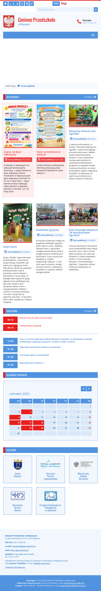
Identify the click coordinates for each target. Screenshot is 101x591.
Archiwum (90, 97)
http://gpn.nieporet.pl (20, 550)
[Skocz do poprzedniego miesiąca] (83, 388)
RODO (56, 3)
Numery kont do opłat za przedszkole (36, 318)
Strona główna (26, 86)
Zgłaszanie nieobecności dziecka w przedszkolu (40, 347)
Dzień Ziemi (10, 246)
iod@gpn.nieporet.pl (41, 563)
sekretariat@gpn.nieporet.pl (24, 546)
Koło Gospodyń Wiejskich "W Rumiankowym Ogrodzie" (83, 232)
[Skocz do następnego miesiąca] (89, 388)
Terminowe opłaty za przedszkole (34, 355)
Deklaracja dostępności (15, 567)
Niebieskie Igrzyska (47, 229)
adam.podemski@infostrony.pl (73, 585)
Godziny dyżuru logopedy (30, 325)
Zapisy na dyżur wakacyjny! (13, 153)
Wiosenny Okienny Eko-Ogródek (82, 132)
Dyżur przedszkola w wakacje (48, 153)
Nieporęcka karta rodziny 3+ (32, 363)
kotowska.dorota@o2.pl (74, 583)
